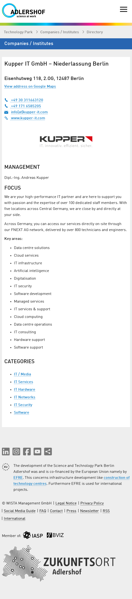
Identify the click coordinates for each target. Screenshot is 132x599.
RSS (106, 511)
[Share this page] (48, 451)
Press (71, 511)
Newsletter (89, 511)
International (14, 519)
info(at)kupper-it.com (29, 112)
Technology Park (19, 32)
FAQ (42, 511)
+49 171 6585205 (22, 106)
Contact (56, 511)
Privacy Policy (92, 503)
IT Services (23, 382)
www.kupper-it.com (24, 118)
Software (21, 413)
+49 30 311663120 (23, 100)
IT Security (23, 405)
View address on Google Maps (30, 87)
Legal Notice (66, 503)
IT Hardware (24, 390)
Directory (95, 32)
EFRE (18, 478)
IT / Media (22, 374)
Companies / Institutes (60, 32)
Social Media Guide (20, 511)
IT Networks (24, 397)
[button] (5, 451)
